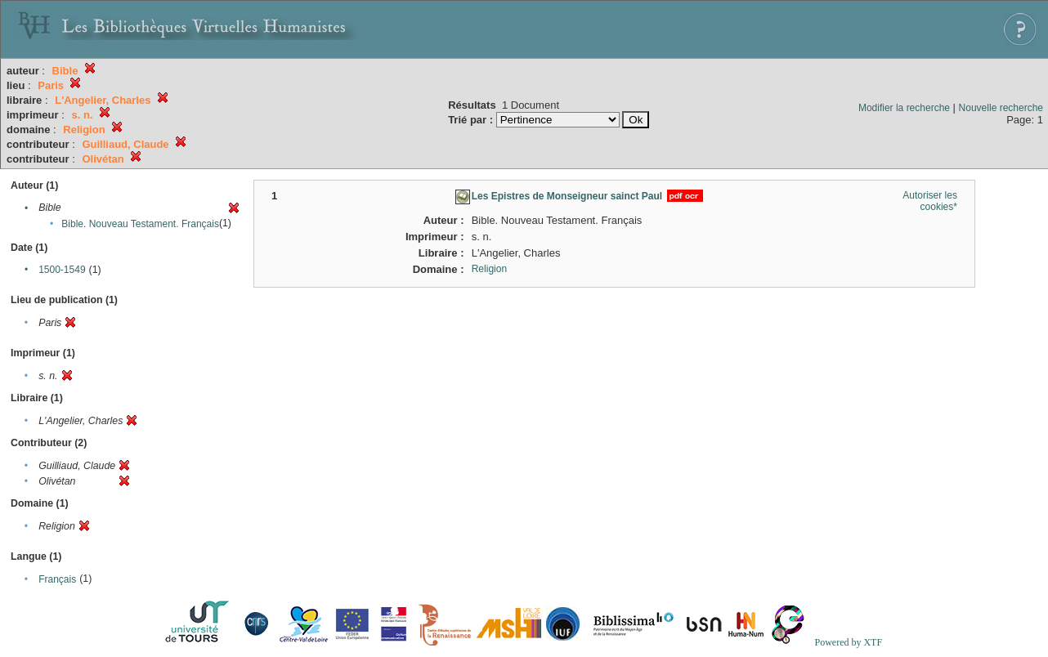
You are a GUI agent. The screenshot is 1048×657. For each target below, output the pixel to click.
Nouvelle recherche (1001, 108)
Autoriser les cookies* (929, 201)
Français (57, 579)
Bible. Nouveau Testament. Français (140, 224)
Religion (489, 269)
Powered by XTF (848, 642)
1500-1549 (61, 269)
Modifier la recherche (904, 108)
